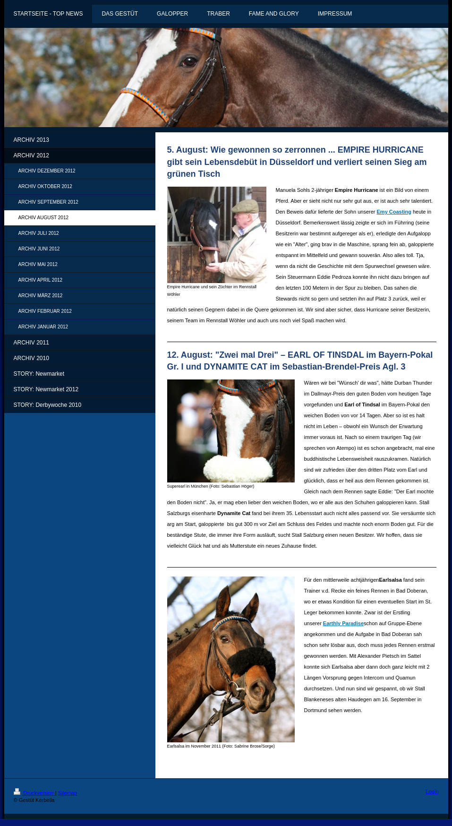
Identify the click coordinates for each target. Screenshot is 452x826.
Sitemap (67, 793)
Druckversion (34, 793)
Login (432, 791)
